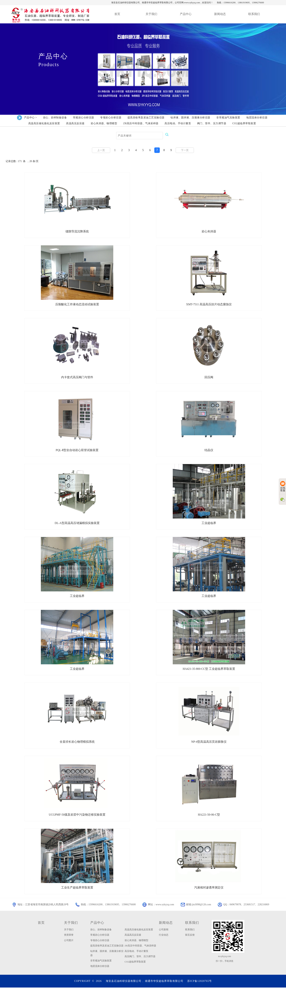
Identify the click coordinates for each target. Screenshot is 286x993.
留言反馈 (190, 940)
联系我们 (192, 928)
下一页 (185, 150)
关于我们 (71, 928)
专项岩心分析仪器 (99, 945)
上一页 (101, 150)
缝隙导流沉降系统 (77, 231)
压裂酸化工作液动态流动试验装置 (77, 305)
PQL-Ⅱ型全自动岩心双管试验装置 (77, 452)
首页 (41, 928)
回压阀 (208, 378)
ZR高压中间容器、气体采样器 (140, 951)
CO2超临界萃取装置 (135, 967)
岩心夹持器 (209, 231)
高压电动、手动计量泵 (136, 956)
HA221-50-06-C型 (209, 819)
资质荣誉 (69, 940)
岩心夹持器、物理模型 (136, 945)
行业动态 (163, 940)
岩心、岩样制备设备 (101, 934)
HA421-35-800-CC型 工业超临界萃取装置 (209, 672)
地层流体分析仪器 (99, 971)
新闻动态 (166, 928)
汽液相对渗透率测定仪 (208, 892)
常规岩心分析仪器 (99, 940)
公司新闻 (163, 934)
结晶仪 (208, 452)
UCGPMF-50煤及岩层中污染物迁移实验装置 (77, 819)
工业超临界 (209, 525)
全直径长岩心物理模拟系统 (77, 745)
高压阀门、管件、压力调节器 (140, 961)
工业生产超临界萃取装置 (77, 892)
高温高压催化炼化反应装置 (139, 934)
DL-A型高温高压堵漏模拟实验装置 (77, 525)
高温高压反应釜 (133, 940)
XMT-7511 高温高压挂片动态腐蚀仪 (209, 305)
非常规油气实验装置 (101, 966)
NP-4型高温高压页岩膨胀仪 (209, 745)
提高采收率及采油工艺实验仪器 (106, 951)
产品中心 (97, 928)
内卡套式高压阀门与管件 (77, 378)
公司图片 (69, 945)
